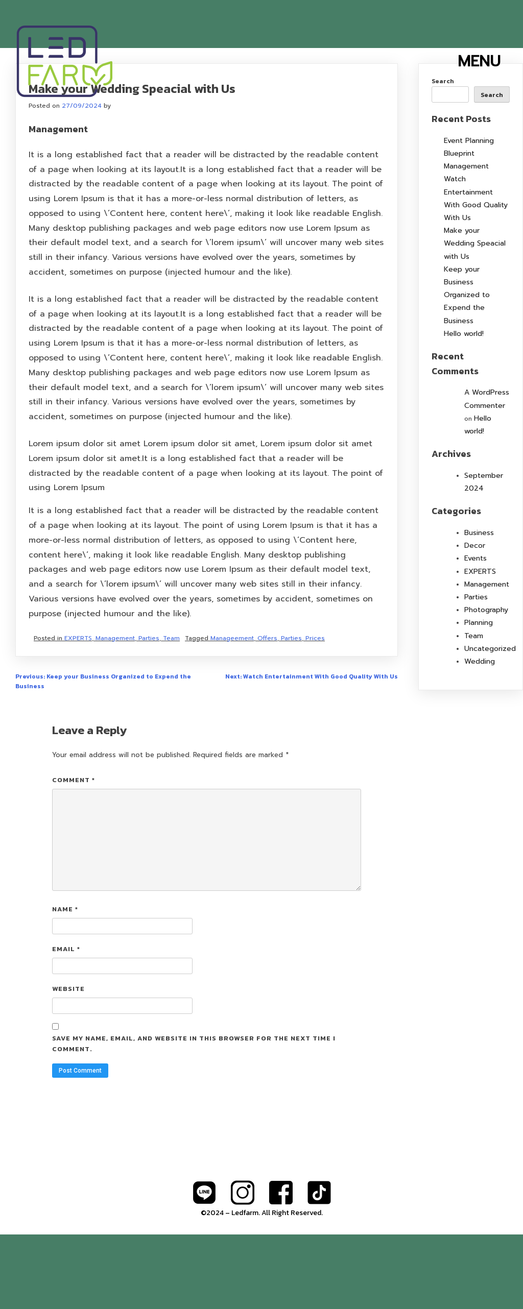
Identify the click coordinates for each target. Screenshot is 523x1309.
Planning (478, 697)
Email (66, 1023)
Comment (73, 854)
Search (443, 155)
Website (68, 1063)
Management (115, 712)
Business (479, 607)
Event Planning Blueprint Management (469, 228)
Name (65, 983)
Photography (486, 684)
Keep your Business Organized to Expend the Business (467, 369)
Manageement (232, 712)
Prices (315, 712)
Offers (267, 712)
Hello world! (464, 408)
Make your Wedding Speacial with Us (475, 318)
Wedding (479, 736)
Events (475, 632)
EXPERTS (78, 712)
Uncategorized (490, 723)
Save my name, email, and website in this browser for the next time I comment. (194, 1118)
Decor (474, 620)
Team (171, 712)
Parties (148, 712)
